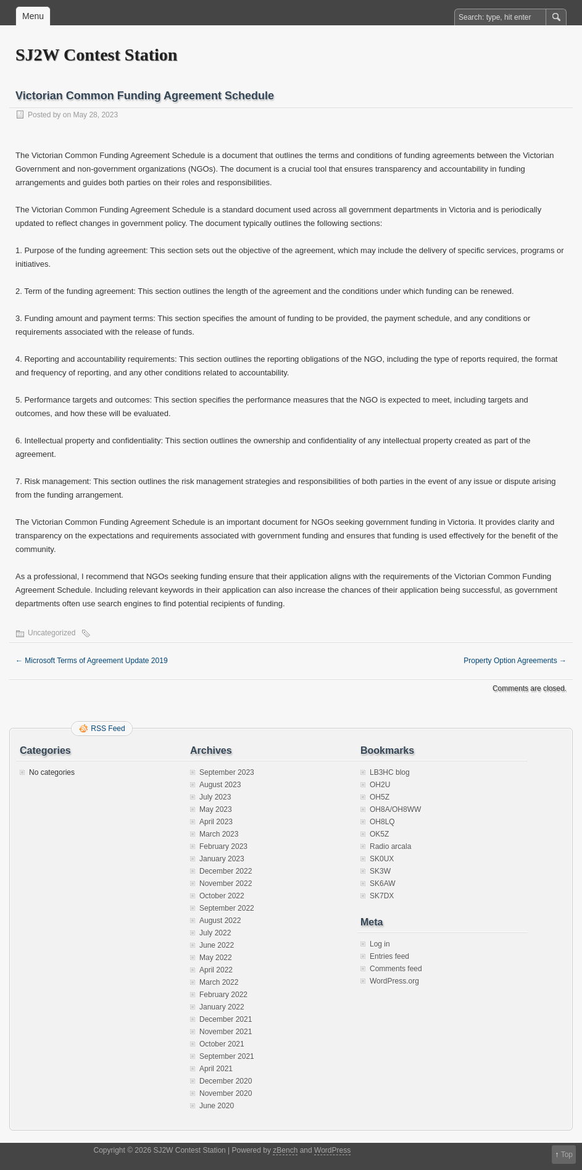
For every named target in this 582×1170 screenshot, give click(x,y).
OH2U (380, 784)
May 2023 (215, 809)
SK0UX (382, 859)
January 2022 (221, 1007)
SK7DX (382, 896)
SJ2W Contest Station (96, 54)
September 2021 (226, 1056)
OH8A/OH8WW (395, 809)
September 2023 (226, 772)
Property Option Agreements (515, 660)
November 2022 (225, 883)
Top (567, 1154)
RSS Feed (108, 728)
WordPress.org (394, 981)
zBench (285, 1150)
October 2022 (221, 896)
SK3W (380, 871)
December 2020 (225, 1081)
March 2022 (218, 982)
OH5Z (379, 797)
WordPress (332, 1150)
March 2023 (218, 834)
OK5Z (379, 834)
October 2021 (221, 1044)
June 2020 (216, 1105)
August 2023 (220, 784)
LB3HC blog (390, 772)
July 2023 (215, 797)
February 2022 (223, 994)
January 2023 (221, 859)
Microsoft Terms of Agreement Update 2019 (91, 660)
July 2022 (215, 933)
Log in (380, 944)
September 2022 (226, 908)
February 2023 (223, 846)
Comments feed (396, 968)
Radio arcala (390, 846)
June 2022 (216, 945)
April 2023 (216, 821)
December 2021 (225, 1019)
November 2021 (225, 1031)
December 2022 (225, 871)
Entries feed (389, 956)
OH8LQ (382, 821)
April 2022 (216, 970)
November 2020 (225, 1093)
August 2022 (220, 920)
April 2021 (216, 1068)
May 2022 (215, 957)
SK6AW (383, 883)
